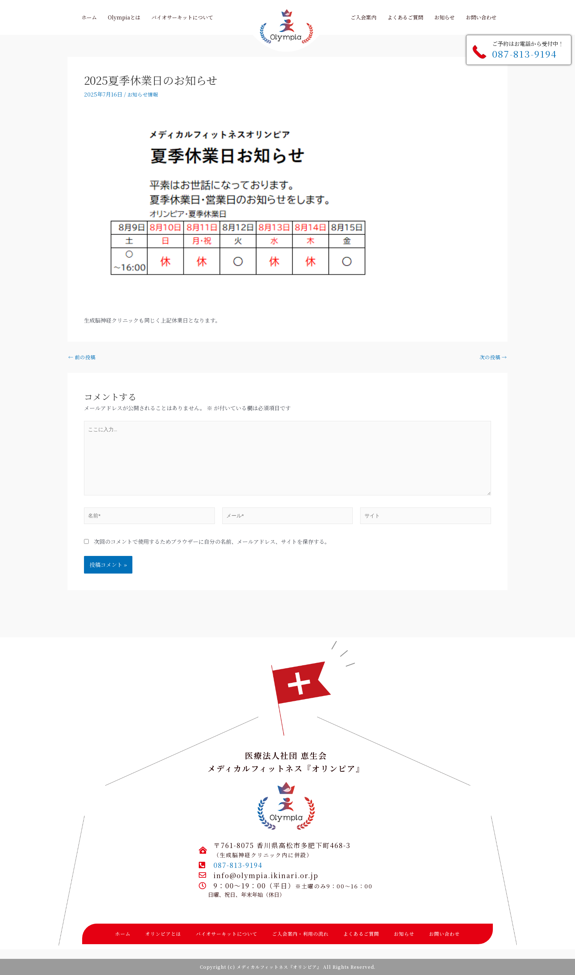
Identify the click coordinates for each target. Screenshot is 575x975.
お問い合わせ (444, 933)
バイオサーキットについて (226, 933)
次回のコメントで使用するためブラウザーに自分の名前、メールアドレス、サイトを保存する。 (212, 550)
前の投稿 (82, 357)
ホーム (123, 933)
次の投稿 (492, 357)
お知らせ (404, 933)
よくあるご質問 (361, 933)
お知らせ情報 (143, 94)
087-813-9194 (524, 53)
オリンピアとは (163, 933)
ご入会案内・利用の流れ (300, 933)
